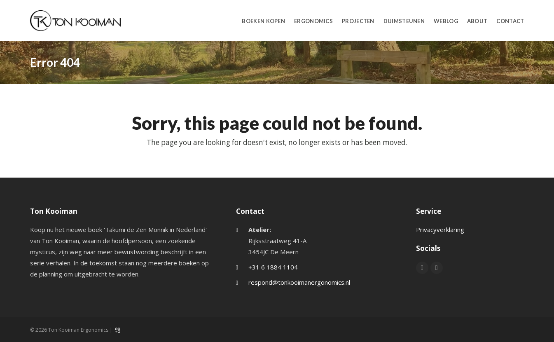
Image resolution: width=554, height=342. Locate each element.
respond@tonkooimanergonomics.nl (299, 282)
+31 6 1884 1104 (273, 267)
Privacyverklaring (440, 229)
